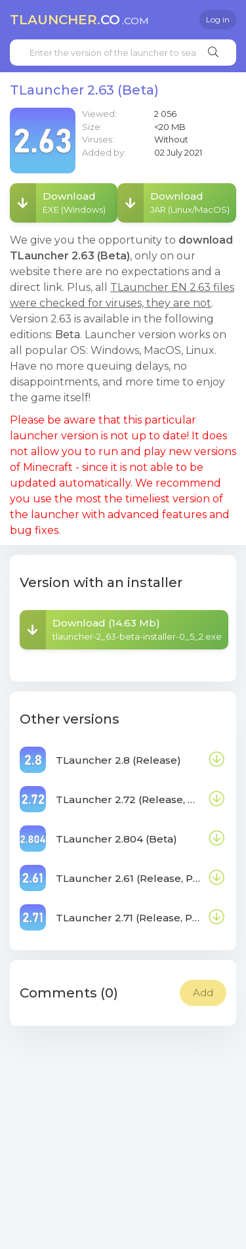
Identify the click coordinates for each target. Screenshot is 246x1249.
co (79, 20)
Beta (67, 334)
